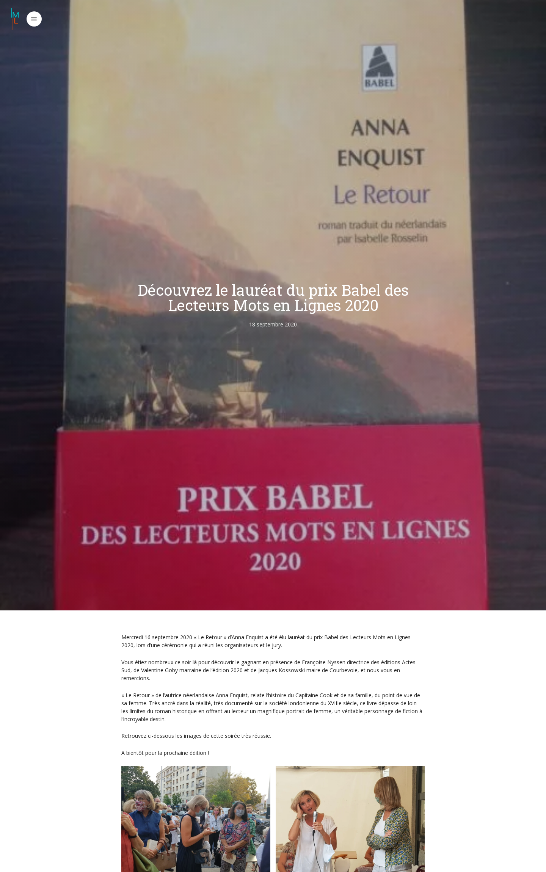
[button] (34, 19)
